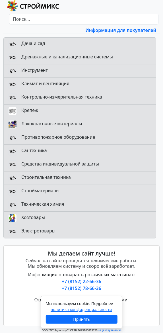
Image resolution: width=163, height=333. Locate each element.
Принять (81, 319)
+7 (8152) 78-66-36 (81, 288)
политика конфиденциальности (81, 309)
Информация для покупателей (120, 30)
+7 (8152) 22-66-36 (81, 281)
